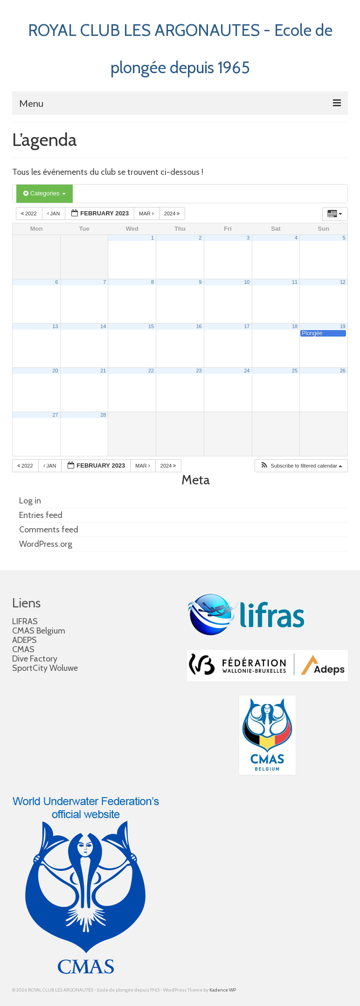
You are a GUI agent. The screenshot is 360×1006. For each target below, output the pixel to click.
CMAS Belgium (38, 631)
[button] (301, 466)
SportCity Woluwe (45, 668)
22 (151, 370)
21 (103, 370)
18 (295, 326)
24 (246, 370)
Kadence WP (222, 990)
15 (151, 326)
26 (343, 370)
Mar (147, 213)
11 (295, 282)
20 (55, 370)
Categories (44, 193)
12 (343, 282)
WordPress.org (45, 544)
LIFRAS (25, 621)
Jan (54, 213)
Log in (30, 501)
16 (199, 326)
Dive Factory (34, 659)
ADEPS (24, 640)
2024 (172, 213)
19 (343, 326)
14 (103, 326)
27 (55, 415)
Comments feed (48, 529)
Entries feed (40, 515)
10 (246, 282)
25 (295, 370)
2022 (29, 213)
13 (55, 326)
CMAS (23, 649)
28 (103, 415)
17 (246, 326)
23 (199, 370)
